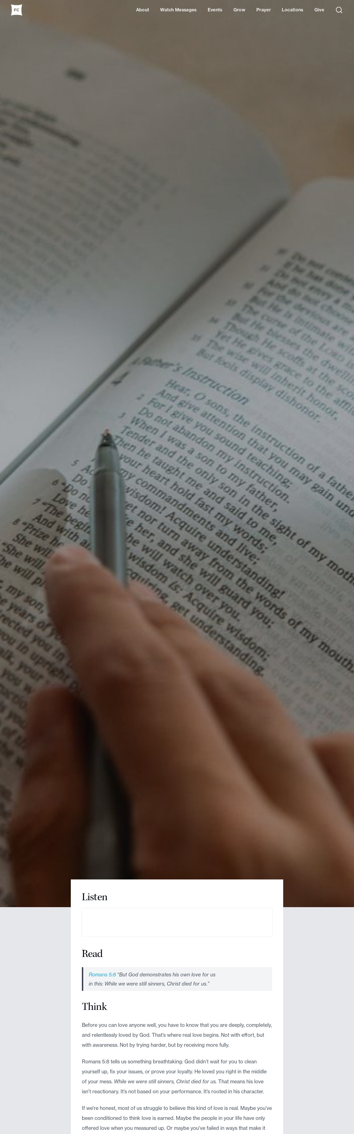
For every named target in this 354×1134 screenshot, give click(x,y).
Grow (239, 9)
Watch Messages (178, 9)
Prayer (263, 9)
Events (215, 9)
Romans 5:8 (102, 974)
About (142, 9)
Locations (292, 9)
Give (319, 9)
